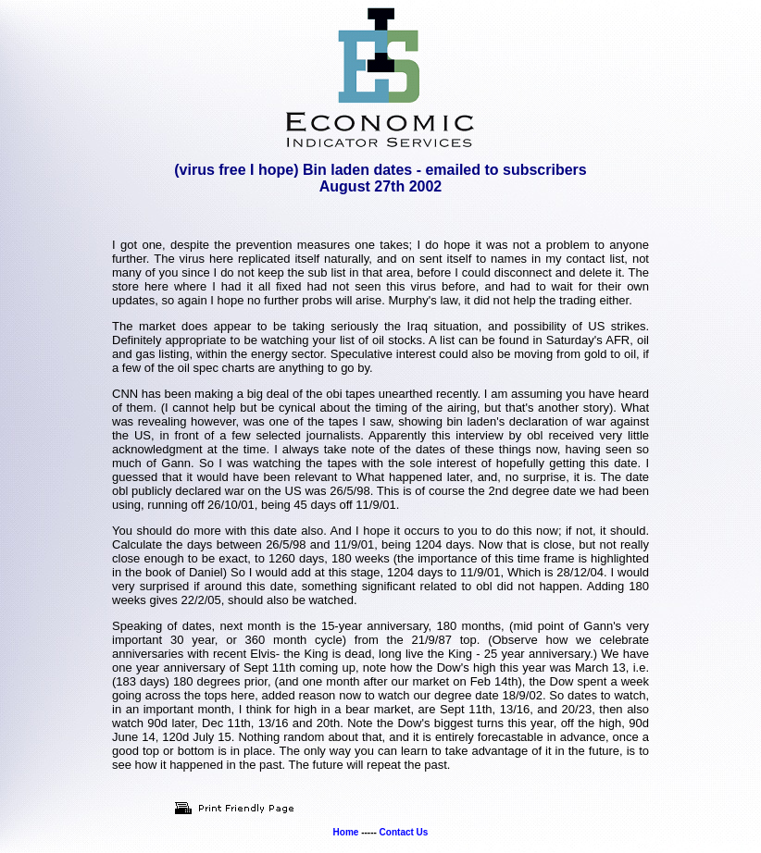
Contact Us (404, 832)
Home (346, 832)
